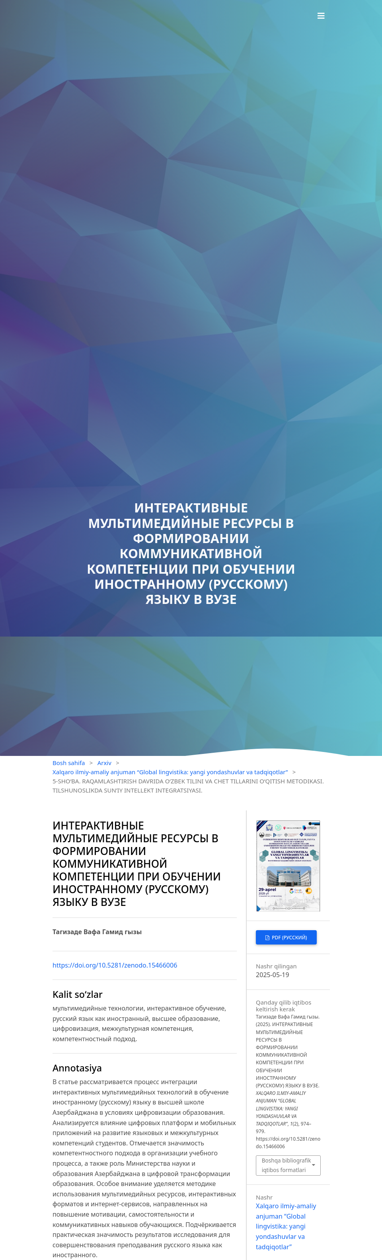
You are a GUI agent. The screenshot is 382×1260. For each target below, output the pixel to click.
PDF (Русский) (289, 937)
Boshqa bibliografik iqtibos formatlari (286, 1165)
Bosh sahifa (69, 763)
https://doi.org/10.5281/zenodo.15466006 (115, 965)
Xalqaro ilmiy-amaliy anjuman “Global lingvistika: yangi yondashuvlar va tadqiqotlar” (170, 772)
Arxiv (104, 763)
